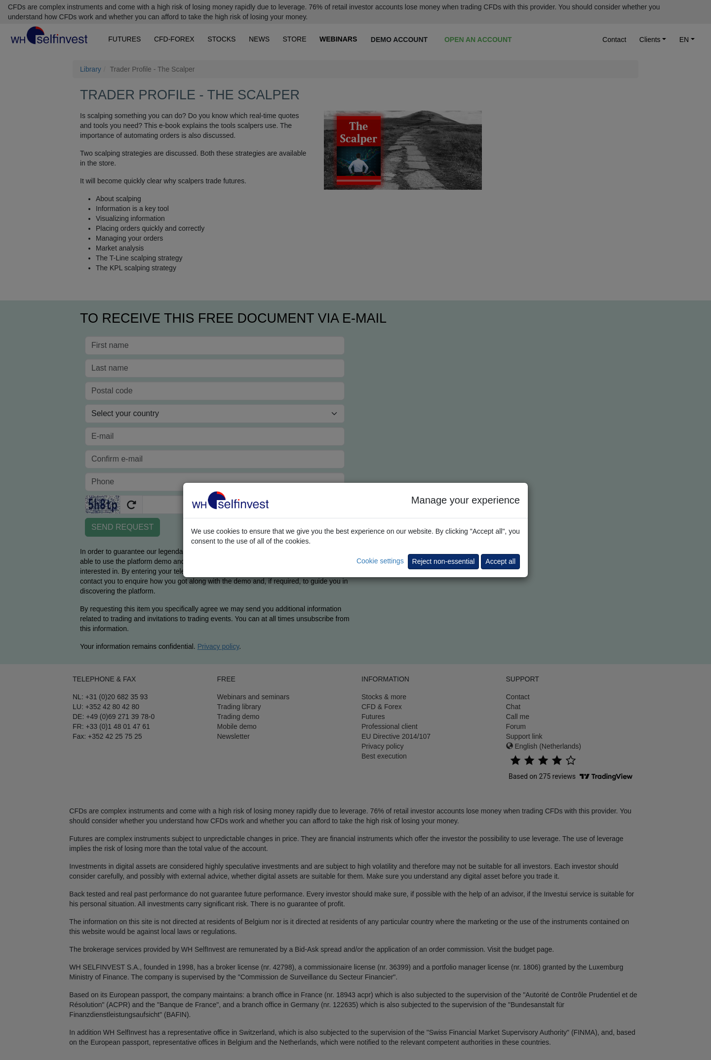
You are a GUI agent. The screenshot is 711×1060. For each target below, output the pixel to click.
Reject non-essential (443, 561)
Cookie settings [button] (380, 561)
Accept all (500, 561)
